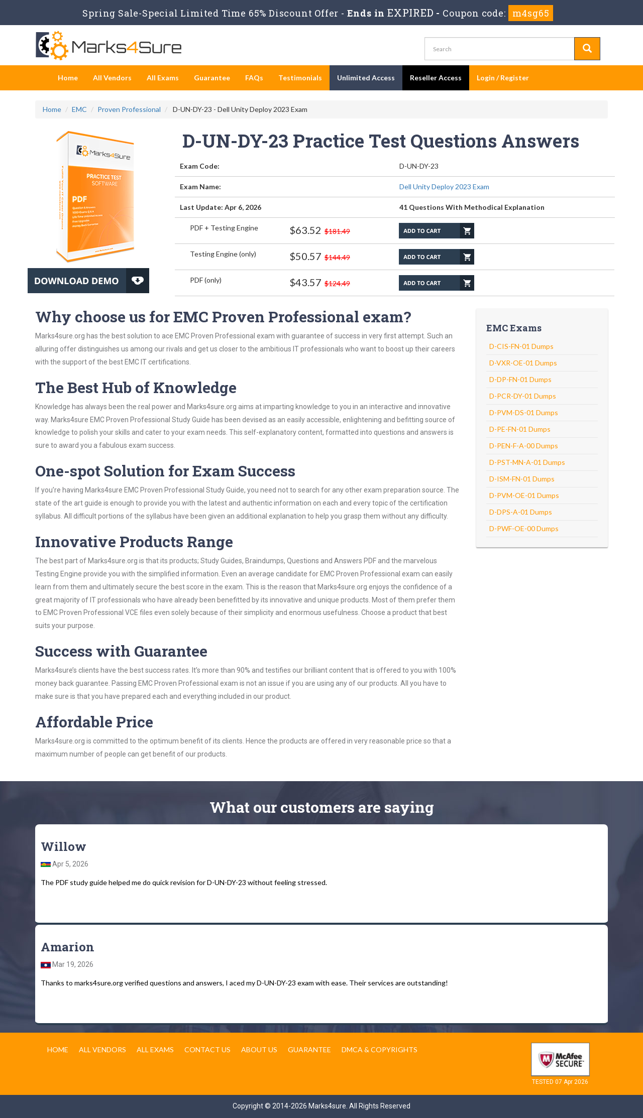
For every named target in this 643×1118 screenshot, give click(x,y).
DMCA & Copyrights (379, 1049)
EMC (79, 109)
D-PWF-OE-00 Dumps (524, 528)
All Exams (163, 77)
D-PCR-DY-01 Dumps (522, 396)
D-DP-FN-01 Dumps (520, 379)
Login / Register (503, 77)
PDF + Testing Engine (224, 227)
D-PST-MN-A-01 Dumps (527, 462)
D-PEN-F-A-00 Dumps (523, 445)
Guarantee (212, 77)
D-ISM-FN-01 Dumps (522, 478)
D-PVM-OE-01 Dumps (524, 495)
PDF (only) (206, 280)
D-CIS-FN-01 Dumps (521, 346)
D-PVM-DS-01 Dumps (523, 412)
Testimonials (300, 77)
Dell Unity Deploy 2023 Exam (444, 186)
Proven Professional (129, 109)
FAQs (254, 77)
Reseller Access (436, 77)
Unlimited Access (366, 77)
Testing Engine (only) (223, 254)
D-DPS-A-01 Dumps (520, 512)
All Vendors (112, 77)
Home (68, 77)
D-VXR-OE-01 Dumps (523, 362)
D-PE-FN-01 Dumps (520, 429)
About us (259, 1049)
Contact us (207, 1049)
